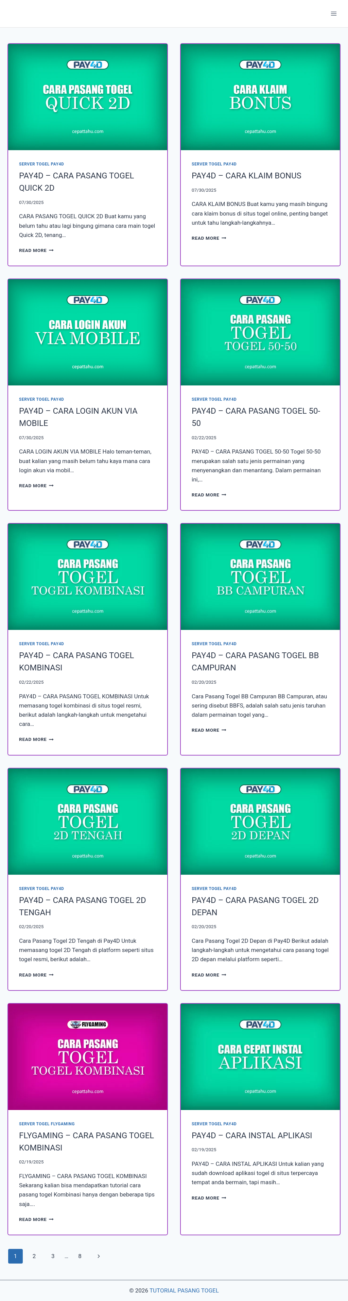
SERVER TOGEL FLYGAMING (47, 1124)
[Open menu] (333, 13)
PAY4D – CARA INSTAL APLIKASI (252, 1135)
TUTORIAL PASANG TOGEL (184, 1290)
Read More (36, 250)
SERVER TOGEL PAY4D (41, 164)
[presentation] (87, 97)
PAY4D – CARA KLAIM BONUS (246, 175)
